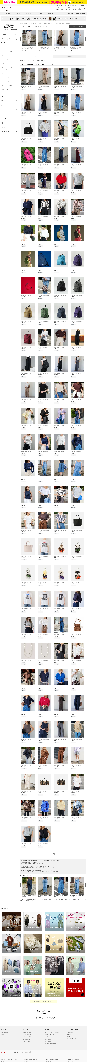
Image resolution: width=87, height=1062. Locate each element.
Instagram (69, 1029)
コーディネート (69, 56)
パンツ (9, 56)
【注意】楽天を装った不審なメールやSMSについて (43, 994)
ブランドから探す (27, 1025)
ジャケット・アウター (9, 52)
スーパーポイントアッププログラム (53, 1025)
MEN (9, 34)
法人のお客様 (48, 1034)
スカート (9, 63)
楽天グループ (75, 5)
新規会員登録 (70, 1025)
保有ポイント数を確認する (73, 1052)
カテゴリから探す (27, 1029)
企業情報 (3, 1058)
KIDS (15, 34)
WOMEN (4, 34)
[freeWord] (9, 39)
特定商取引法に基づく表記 (51, 1036)
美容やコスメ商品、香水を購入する (31, 1052)
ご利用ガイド (48, 1029)
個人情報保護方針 (9, 1058)
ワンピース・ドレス (9, 60)
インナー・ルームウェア (9, 81)
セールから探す (26, 1032)
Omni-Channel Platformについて (52, 1038)
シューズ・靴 (9, 77)
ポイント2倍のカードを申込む (52, 1052)
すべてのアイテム (27, 1034)
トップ (21, 23)
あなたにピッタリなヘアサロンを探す (9, 1052)
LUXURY (3, 1027)
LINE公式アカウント (71, 1031)
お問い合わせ (48, 1032)
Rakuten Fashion (28, 23)
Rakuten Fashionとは (49, 1027)
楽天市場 (83, 5)
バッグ (9, 73)
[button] (29, 41)
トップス (9, 48)
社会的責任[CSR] (18, 1058)
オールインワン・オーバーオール (9, 68)
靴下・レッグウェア (9, 85)
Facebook (69, 1027)
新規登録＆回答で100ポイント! (63, 5)
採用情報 (25, 1058)
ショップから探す (27, 1027)
